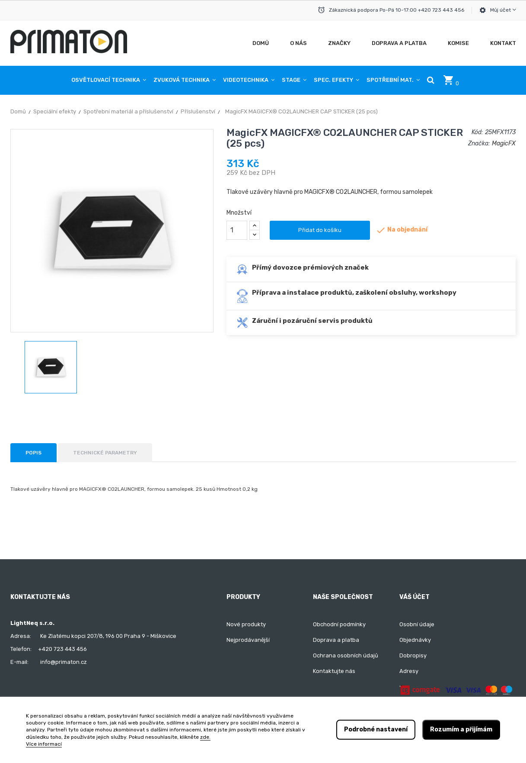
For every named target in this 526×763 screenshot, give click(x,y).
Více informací (44, 744)
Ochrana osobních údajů (345, 655)
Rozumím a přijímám (461, 729)
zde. (205, 737)
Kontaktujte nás (334, 671)
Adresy (408, 671)
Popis (33, 453)
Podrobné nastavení (376, 729)
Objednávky (415, 640)
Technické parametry (105, 453)
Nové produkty (246, 624)
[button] (430, 80)
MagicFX (504, 143)
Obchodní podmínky (339, 624)
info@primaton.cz (63, 662)
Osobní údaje (416, 624)
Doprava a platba (336, 640)
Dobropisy (413, 655)
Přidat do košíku (319, 230)
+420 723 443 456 (62, 649)
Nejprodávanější (248, 640)
